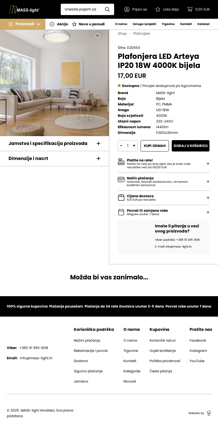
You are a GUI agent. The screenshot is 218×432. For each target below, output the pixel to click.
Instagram (198, 350)
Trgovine (168, 24)
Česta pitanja (161, 371)
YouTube (197, 361)
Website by (199, 413)
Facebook (198, 340)
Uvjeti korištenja (163, 350)
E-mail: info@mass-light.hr (173, 246)
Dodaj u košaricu (190, 146)
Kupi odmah (155, 146)
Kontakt (186, 24)
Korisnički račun (163, 340)
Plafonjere (141, 33)
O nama (121, 24)
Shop (122, 33)
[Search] (81, 9)
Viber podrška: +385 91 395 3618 (177, 239)
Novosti (129, 381)
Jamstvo (81, 381)
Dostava (81, 361)
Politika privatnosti (165, 361)
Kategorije (131, 371)
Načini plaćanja (87, 340)
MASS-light (165, 93)
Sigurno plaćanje (88, 371)
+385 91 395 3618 (27, 348)
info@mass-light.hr (30, 358)
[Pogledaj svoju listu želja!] (167, 9)
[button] (135, 9)
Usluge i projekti (144, 24)
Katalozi (203, 24)
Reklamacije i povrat (91, 350)
